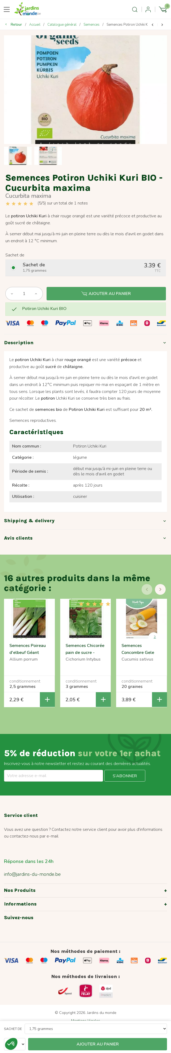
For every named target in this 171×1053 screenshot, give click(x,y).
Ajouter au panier (106, 294)
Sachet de (13, 1029)
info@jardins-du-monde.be (32, 874)
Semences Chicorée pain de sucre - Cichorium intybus (85, 653)
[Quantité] (24, 293)
